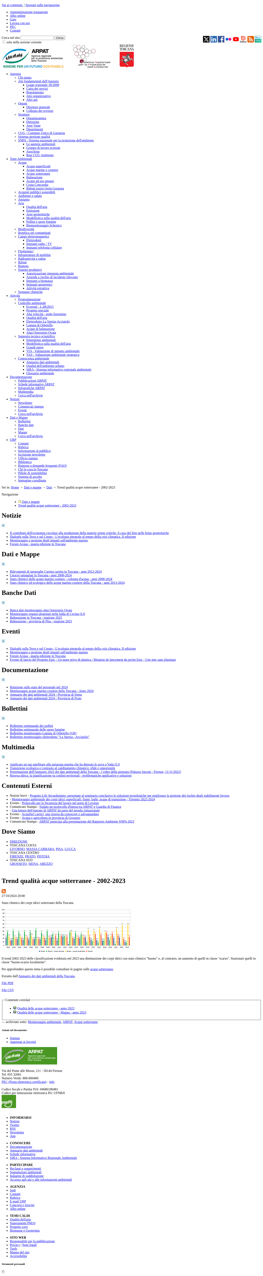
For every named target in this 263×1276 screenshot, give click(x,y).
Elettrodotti (33, 240)
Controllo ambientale (32, 303)
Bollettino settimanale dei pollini (31, 726)
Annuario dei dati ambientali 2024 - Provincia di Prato (45, 698)
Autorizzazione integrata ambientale (50, 273)
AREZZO (46, 864)
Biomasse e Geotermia (25, 1230)
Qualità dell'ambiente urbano (45, 366)
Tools (13, 1248)
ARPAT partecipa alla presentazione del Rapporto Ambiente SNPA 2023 (86, 821)
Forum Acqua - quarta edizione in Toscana (38, 544)
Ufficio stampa (28, 458)
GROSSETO (18, 864)
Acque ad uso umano (40, 181)
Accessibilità (18, 1256)
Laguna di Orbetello (39, 325)
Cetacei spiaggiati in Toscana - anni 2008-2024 (41, 575)
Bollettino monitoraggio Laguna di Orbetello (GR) (43, 733)
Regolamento (35, 92)
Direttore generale (38, 107)
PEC (13, 27)
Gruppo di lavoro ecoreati (43, 147)
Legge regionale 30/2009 (42, 85)
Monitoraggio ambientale (44, 1022)
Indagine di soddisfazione (27, 1176)
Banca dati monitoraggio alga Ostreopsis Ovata (41, 610)
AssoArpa (32, 151)
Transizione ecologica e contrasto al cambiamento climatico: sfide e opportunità (62, 768)
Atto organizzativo (38, 96)
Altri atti (32, 99)
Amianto (24, 199)
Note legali (29, 1245)
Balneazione (34, 177)
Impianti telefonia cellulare (44, 247)
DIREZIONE (18, 841)
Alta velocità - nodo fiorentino (46, 314)
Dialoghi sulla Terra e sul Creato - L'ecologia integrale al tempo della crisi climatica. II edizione (73, 536)
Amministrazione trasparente (29, 12)
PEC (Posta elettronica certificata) (24, 1082)
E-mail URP (18, 1201)
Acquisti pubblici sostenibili (36, 192)
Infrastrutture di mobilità (34, 255)
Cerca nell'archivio (30, 395)
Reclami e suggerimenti (25, 1168)
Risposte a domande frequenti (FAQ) (42, 465)
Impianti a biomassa (39, 281)
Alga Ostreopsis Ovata (41, 332)
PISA (59, 849)
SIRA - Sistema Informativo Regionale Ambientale (43, 1158)
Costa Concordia (37, 184)
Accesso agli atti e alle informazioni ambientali (41, 1179)
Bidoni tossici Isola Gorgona (45, 188)
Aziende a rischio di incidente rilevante (52, 277)
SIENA (33, 864)
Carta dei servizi (37, 88)
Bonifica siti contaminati (34, 233)
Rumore (23, 266)
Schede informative (23, 1154)
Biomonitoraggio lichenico (44, 225)
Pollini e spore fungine (41, 221)
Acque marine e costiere (42, 170)
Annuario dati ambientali (42, 362)
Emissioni (32, 210)
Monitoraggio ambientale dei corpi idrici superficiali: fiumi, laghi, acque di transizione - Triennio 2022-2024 (83, 799)
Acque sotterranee (38, 173)
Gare (13, 19)
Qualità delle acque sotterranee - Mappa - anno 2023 (51, 1012)
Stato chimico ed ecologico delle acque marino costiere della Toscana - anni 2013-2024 (67, 582)
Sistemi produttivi (30, 269)
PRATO (30, 856)
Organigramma (36, 118)
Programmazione (29, 299)
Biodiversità (26, 229)
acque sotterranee (101, 969)
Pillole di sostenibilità (32, 473)
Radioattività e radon (32, 258)
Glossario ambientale (40, 373)
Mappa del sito (19, 1252)
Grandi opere (35, 347)
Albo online (17, 15)
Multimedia (25, 391)
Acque (22, 162)
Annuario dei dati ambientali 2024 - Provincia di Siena (46, 694)
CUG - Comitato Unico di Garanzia (41, 133)
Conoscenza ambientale (33, 358)
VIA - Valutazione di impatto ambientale (53, 351)
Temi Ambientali (21, 159)
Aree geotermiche (38, 214)
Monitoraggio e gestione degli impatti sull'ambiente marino (49, 540)
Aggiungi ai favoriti (23, 1042)
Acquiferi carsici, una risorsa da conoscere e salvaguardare (60, 814)
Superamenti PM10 (22, 1223)
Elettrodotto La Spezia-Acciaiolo (48, 321)
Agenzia (15, 74)
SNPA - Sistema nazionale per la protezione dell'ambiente (56, 140)
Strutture (24, 114)
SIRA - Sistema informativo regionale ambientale (58, 369)
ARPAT (68, 1022)
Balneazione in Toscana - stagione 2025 (36, 617)
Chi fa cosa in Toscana (33, 469)
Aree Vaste (33, 125)
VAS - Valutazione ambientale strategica (52, 354)
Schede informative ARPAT (36, 384)
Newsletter (25, 403)
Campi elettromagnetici (33, 236)
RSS (13, 1128)
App (13, 1136)
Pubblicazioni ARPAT (32, 380)
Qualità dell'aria (36, 207)
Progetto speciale (37, 310)
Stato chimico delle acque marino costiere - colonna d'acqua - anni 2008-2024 (61, 579)
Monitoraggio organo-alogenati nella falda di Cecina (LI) (47, 614)
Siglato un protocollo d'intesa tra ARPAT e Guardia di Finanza (80, 806)
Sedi (13, 1190)
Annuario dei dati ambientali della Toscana (46, 976)
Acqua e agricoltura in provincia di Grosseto (51, 818)
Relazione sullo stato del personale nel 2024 (39, 687)
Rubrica (23, 447)
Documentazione (21, 377)
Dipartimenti (34, 129)
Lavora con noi (20, 23)
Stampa (15, 1038)
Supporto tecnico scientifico (36, 336)
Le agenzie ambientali (40, 144)
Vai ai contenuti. (12, 5)
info (51, 1082)
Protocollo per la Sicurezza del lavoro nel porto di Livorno (60, 803)
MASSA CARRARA (40, 849)
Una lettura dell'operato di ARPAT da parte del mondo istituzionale (56, 810)
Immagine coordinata (32, 480)
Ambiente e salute (30, 196)
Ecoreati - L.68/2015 (40, 306)
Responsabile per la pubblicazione (32, 1241)
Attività (15, 295)
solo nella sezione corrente (24, 42)
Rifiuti (22, 262)
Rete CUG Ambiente (40, 155)
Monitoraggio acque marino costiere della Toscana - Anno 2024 (51, 691)
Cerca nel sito (11, 37)
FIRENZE (16, 856)
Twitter (14, 1125)
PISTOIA (43, 856)
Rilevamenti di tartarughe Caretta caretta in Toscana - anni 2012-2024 (56, 571)
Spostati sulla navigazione (42, 5)
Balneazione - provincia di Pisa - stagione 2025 (41, 621)
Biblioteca (25, 462)
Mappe (22, 432)
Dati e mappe (32, 487)
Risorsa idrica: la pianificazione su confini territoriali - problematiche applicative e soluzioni (71, 775)
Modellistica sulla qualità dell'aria (48, 218)
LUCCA (70, 849)
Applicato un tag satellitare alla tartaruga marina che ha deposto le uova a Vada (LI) (65, 764)
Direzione (32, 122)
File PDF (8, 983)
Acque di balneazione (40, 329)
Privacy (15, 1245)
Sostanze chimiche (30, 292)
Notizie (15, 399)
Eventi (22, 410)
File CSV (8, 990)
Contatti (15, 30)
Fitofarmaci (25, 251)
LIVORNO (17, 849)
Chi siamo (24, 77)
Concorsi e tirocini (22, 1205)
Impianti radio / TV (39, 244)
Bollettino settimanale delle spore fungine (37, 729)
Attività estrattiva (37, 288)
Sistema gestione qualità (34, 136)
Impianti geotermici (39, 284)
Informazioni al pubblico (34, 451)
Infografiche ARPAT (31, 388)
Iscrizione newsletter (31, 454)
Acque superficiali (38, 166)
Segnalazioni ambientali (26, 1172)
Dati (21, 428)
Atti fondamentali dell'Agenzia (38, 81)
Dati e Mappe (19, 417)
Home (15, 487)
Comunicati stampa (31, 406)
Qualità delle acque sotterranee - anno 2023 (45, 1008)
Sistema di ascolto (30, 476)
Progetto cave (19, 1227)
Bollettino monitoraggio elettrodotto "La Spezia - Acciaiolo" (49, 737)
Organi (22, 103)
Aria (21, 203)
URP (13, 439)
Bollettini (24, 421)
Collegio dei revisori (39, 111)
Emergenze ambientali (41, 340)
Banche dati (26, 425)
